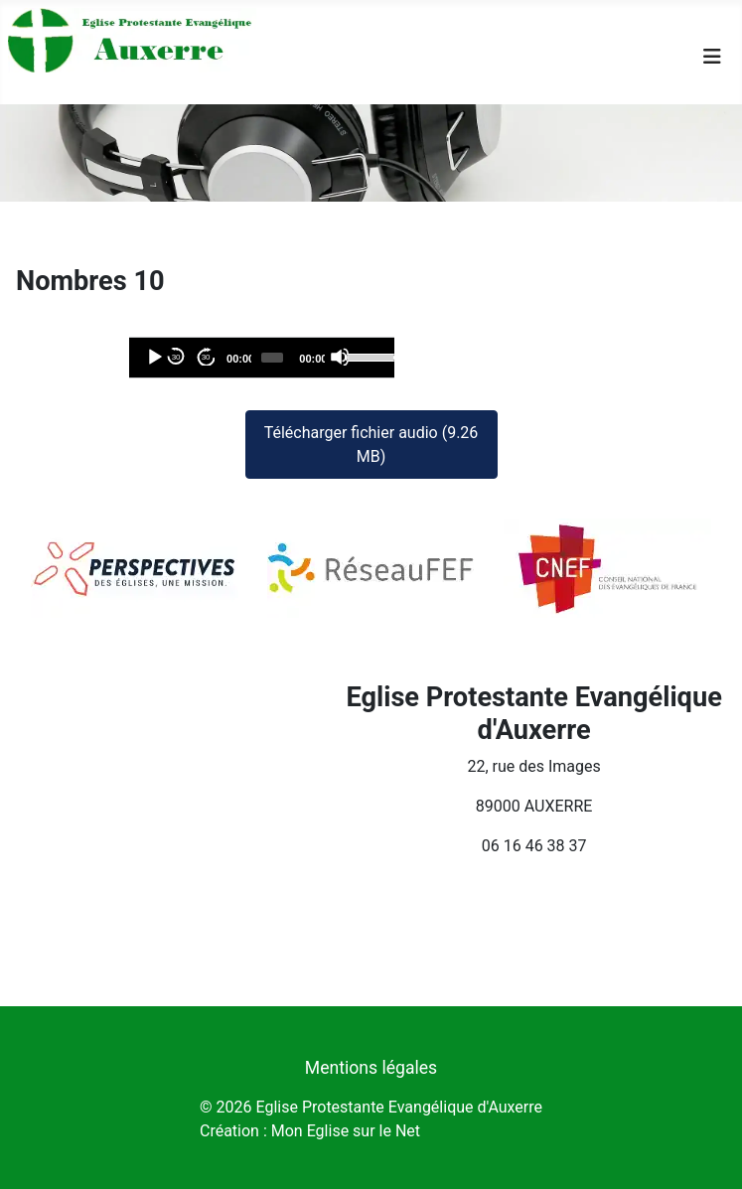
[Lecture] (154, 357)
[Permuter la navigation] (712, 57)
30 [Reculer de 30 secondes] (176, 357)
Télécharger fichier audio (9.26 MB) (371, 444)
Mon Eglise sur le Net (345, 1130)
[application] (261, 357)
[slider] (272, 358)
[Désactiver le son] (340, 357)
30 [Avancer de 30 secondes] (206, 357)
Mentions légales (371, 1068)
